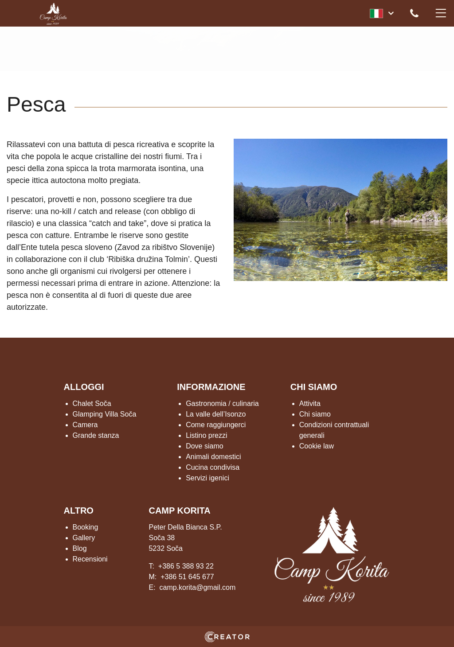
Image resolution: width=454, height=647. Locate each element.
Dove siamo (204, 446)
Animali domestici (213, 456)
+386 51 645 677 (187, 577)
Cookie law (316, 446)
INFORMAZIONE (211, 387)
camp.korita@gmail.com (197, 587)
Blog (80, 548)
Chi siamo (315, 414)
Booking (85, 527)
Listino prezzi (206, 435)
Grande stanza (96, 435)
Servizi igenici (207, 478)
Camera (85, 425)
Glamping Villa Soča (105, 414)
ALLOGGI (84, 387)
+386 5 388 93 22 (186, 566)
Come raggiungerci (216, 425)
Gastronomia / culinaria (222, 403)
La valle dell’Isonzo (216, 414)
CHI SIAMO (313, 387)
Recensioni (90, 559)
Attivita (310, 403)
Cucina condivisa (212, 467)
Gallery (84, 538)
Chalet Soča (92, 403)
